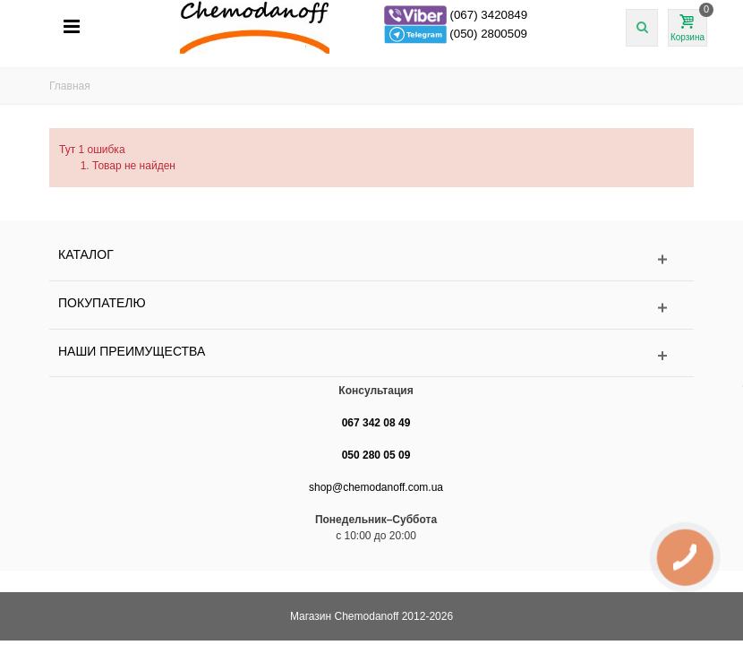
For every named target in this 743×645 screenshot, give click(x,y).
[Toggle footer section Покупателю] (371, 308)
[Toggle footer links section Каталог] (371, 259)
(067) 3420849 (488, 15)
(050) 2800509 (488, 33)
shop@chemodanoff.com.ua (376, 487)
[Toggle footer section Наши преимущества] (371, 356)
